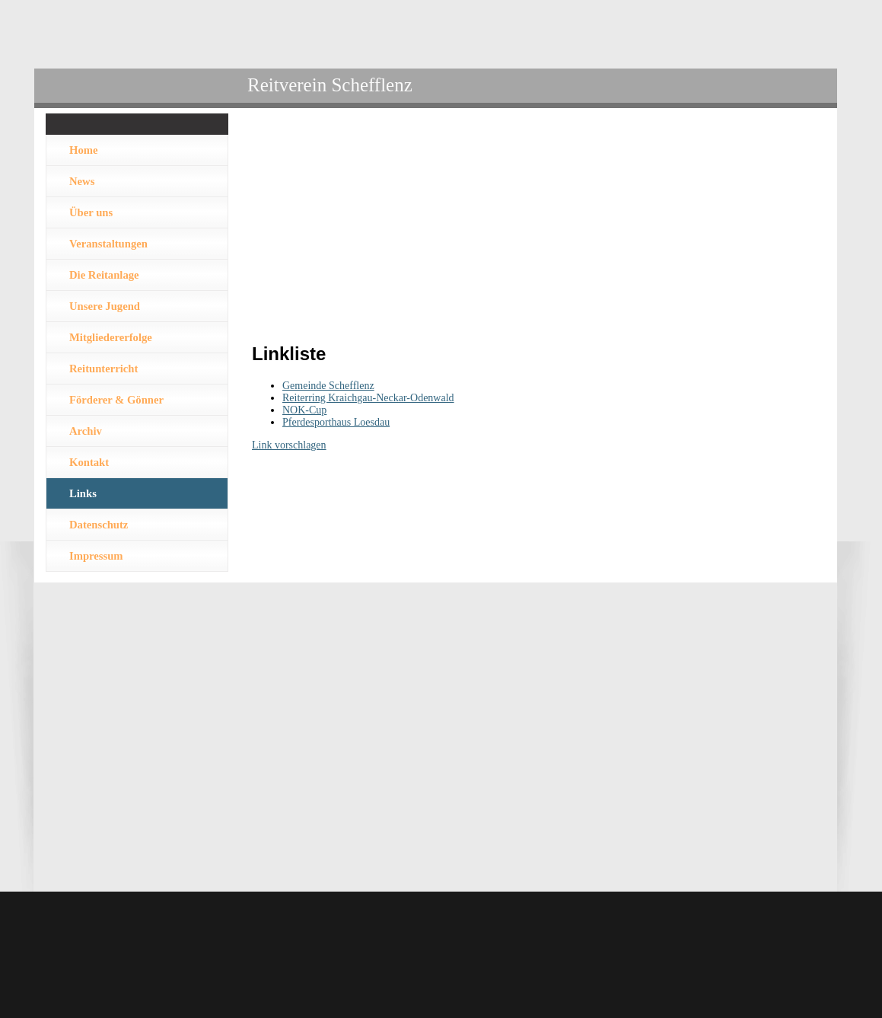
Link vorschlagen (289, 445)
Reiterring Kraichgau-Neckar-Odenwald (368, 398)
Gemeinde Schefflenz (328, 385)
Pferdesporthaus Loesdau (336, 422)
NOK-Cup (304, 410)
